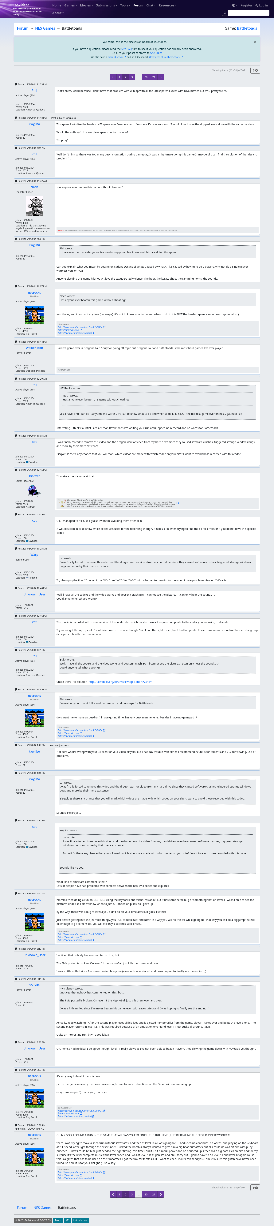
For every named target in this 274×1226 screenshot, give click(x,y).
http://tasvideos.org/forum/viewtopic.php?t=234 (118, 682)
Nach (34, 187)
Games (69, 5)
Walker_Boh (34, 348)
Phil (34, 90)
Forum (138, 5)
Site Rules (156, 53)
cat (34, 442)
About (57, 13)
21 (153, 77)
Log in (261, 5)
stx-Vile (34, 985)
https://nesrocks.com (69, 330)
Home (56, 5)
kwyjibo (34, 124)
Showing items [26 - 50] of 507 (228, 70)
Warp (34, 555)
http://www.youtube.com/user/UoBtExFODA (80, 327)
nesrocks (34, 292)
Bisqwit (34, 476)
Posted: (31, 84)
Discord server (115, 57)
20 (145, 77)
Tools (124, 5)
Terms (58, 1220)
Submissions (105, 5)
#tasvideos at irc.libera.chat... (164, 57)
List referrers (80, 1220)
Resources (166, 5)
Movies (85, 5)
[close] (255, 42)
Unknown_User (34, 594)
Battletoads (247, 28)
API (67, 1220)
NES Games (45, 28)
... (139, 77)
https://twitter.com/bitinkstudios (74, 333)
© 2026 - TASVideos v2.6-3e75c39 (33, 1220)
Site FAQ (126, 49)
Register (246, 5)
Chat (149, 5)
